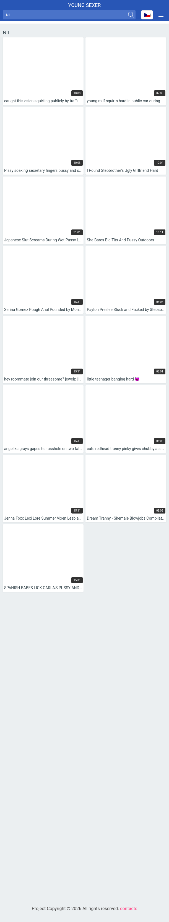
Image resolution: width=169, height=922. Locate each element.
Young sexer (84, 5)
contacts (128, 908)
